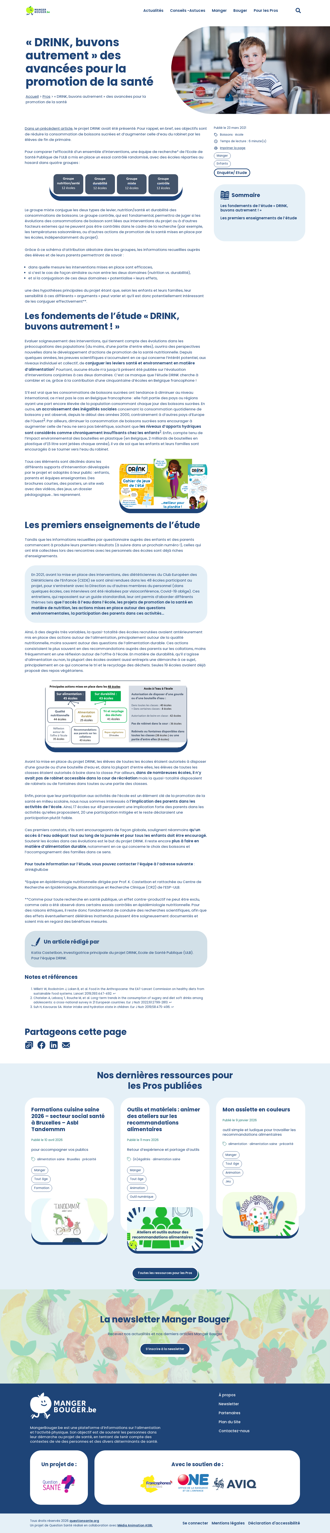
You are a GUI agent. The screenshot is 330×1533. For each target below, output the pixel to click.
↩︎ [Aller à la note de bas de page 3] (172, 1007)
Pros (46, 96)
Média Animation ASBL (135, 1525)
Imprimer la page (232, 148)
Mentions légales (228, 1523)
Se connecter (195, 1523)
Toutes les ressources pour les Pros (165, 1273)
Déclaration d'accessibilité (274, 1523)
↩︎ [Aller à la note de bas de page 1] (114, 994)
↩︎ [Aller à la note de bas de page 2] (170, 1002)
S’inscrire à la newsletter (165, 1349)
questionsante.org (84, 1521)
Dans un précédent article (49, 128)
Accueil (32, 96)
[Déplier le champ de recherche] (298, 10)
